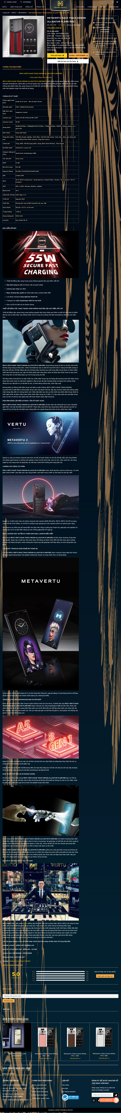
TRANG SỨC (40, 7)
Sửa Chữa (65, 1085)
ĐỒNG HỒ (29, 7)
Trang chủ (6, 12)
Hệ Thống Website (68, 1091)
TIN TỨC (103, 7)
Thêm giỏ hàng (57, 55)
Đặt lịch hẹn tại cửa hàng (68, 61)
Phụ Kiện (65, 1088)
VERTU (4, 7)
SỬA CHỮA (80, 7)
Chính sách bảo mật (39, 1085)
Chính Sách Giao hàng (40, 1091)
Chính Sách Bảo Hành (40, 1095)
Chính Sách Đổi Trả (39, 1088)
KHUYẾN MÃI (114, 7)
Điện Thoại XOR (16, 7)
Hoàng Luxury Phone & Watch (19, 961)
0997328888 (78, 55)
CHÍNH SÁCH (92, 7)
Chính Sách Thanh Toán (40, 1098)
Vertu (26, 923)
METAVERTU (23, 12)
